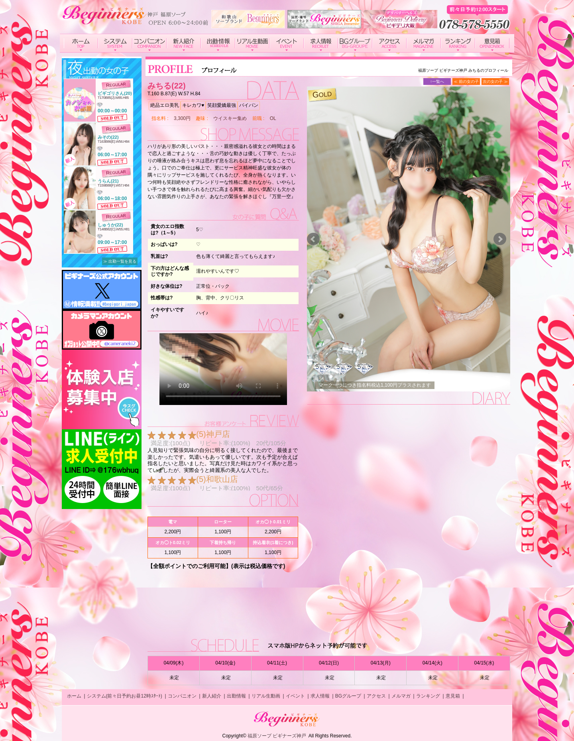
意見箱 (453, 696)
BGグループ (348, 696)
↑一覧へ (437, 81)
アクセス (376, 696)
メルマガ (401, 696)
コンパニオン (182, 696)
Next (499, 239)
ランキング (428, 696)
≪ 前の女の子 (466, 81)
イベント (295, 696)
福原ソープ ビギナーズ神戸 (277, 736)
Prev (313, 239)
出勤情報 (236, 696)
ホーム (74, 696)
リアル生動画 (266, 696)
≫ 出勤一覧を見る (119, 261)
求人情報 (320, 696)
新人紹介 (211, 696)
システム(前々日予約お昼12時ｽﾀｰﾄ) (124, 696)
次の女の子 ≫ (495, 81)
